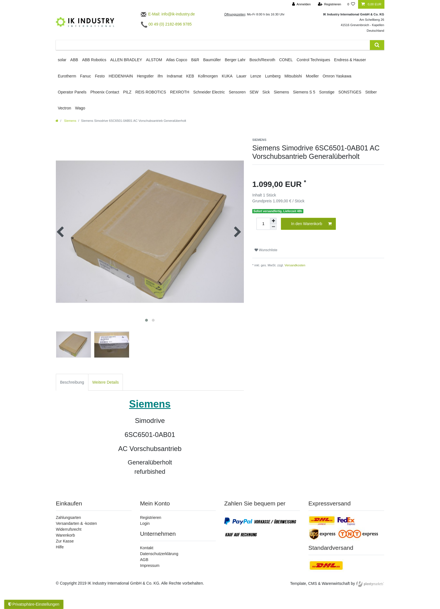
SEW (253, 92)
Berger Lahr (235, 60)
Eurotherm (67, 76)
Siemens (281, 92)
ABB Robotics (94, 60)
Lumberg (272, 76)
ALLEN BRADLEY (126, 60)
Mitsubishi (293, 76)
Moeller (312, 76)
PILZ (127, 92)
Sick (266, 92)
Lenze (255, 76)
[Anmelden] (301, 4)
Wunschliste (266, 250)
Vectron (64, 108)
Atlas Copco (176, 60)
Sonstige (326, 92)
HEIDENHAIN (121, 76)
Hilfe (60, 547)
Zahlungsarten (68, 517)
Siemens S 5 (304, 92)
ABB (74, 60)
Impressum (149, 565)
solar (62, 60)
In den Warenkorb (311, 223)
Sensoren (237, 92)
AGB (144, 559)
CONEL (286, 60)
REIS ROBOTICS (150, 92)
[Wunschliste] (351, 4)
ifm (160, 76)
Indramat (174, 76)
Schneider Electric (209, 92)
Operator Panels (72, 92)
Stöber (371, 92)
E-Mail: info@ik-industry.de (167, 14)
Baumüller (212, 60)
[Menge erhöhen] (273, 221)
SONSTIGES (349, 92)
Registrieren (150, 517)
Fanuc (85, 76)
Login (145, 523)
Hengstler (145, 76)
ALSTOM (154, 60)
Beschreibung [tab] (72, 382)
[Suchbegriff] (213, 45)
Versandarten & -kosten (76, 523)
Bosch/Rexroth (262, 60)
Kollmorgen (208, 76)
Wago (80, 108)
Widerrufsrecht (68, 529)
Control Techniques (313, 60)
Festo (100, 76)
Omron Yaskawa (337, 76)
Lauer (241, 76)
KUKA (227, 76)
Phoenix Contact (104, 92)
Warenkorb (65, 535)
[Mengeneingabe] (263, 224)
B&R (195, 60)
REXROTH (179, 92)
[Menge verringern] (273, 227)
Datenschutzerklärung (159, 553)
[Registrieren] (329, 4)
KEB (190, 76)
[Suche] (377, 45)
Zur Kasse (65, 541)
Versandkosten (295, 265)
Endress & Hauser (350, 60)
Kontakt (146, 548)
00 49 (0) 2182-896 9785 (166, 24)
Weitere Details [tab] (105, 382)
